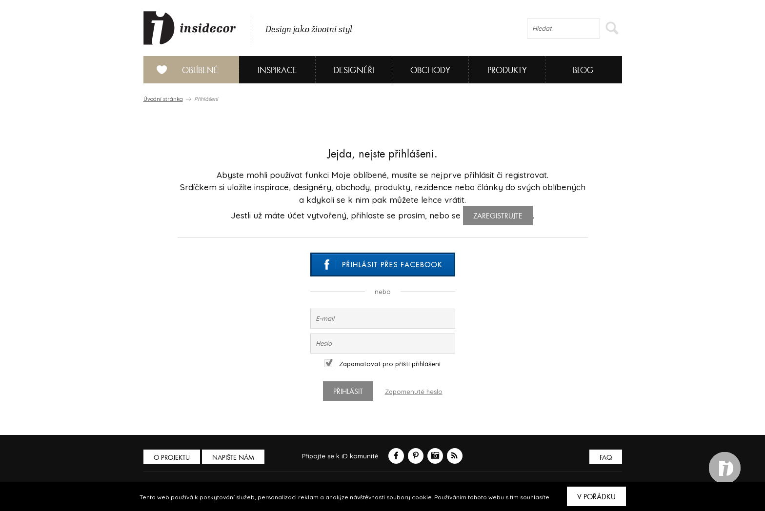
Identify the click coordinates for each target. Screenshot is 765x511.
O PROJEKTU (172, 457)
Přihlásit (348, 391)
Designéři (354, 70)
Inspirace (277, 70)
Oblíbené (183, 69)
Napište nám (233, 457)
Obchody (430, 70)
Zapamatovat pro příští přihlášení (382, 364)
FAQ (606, 457)
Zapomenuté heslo (414, 391)
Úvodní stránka (163, 99)
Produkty (507, 70)
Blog (583, 70)
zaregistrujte (498, 216)
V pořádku (596, 496)
